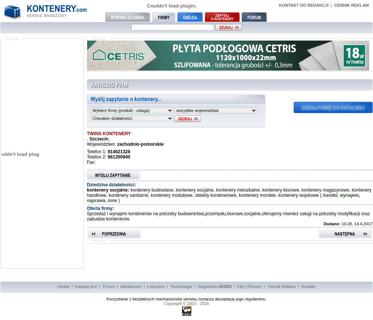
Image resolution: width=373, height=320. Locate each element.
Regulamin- (214, 286)
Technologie (181, 286)
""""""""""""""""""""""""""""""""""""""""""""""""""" (132, 110)
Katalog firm (86, 286)
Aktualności (130, 286)
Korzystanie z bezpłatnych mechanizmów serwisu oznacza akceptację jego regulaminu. (186, 299)
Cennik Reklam (282, 286)
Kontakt (308, 286)
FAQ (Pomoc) (249, 286)
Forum (109, 286)
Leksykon (155, 286)
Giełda (64, 286)
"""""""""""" (132, 118)
